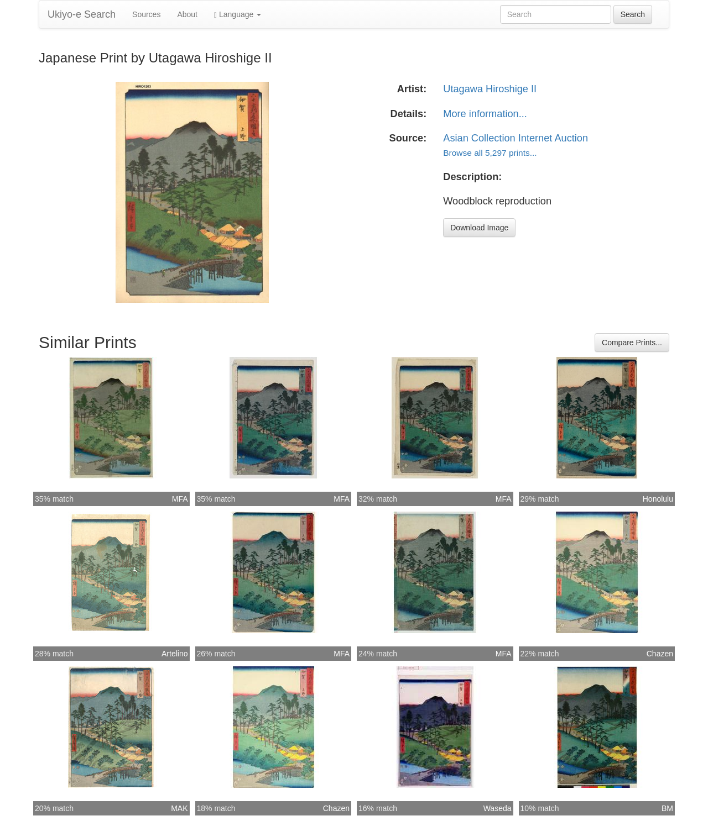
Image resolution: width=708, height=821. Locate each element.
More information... (485, 113)
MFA (180, 498)
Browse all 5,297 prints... (490, 152)
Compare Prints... (632, 342)
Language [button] (237, 14)
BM (667, 808)
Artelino (175, 653)
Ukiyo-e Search (82, 14)
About (187, 14)
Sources (146, 14)
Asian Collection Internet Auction (515, 138)
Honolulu (658, 498)
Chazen (660, 653)
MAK (179, 808)
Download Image (479, 227)
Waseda (497, 808)
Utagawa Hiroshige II (490, 88)
